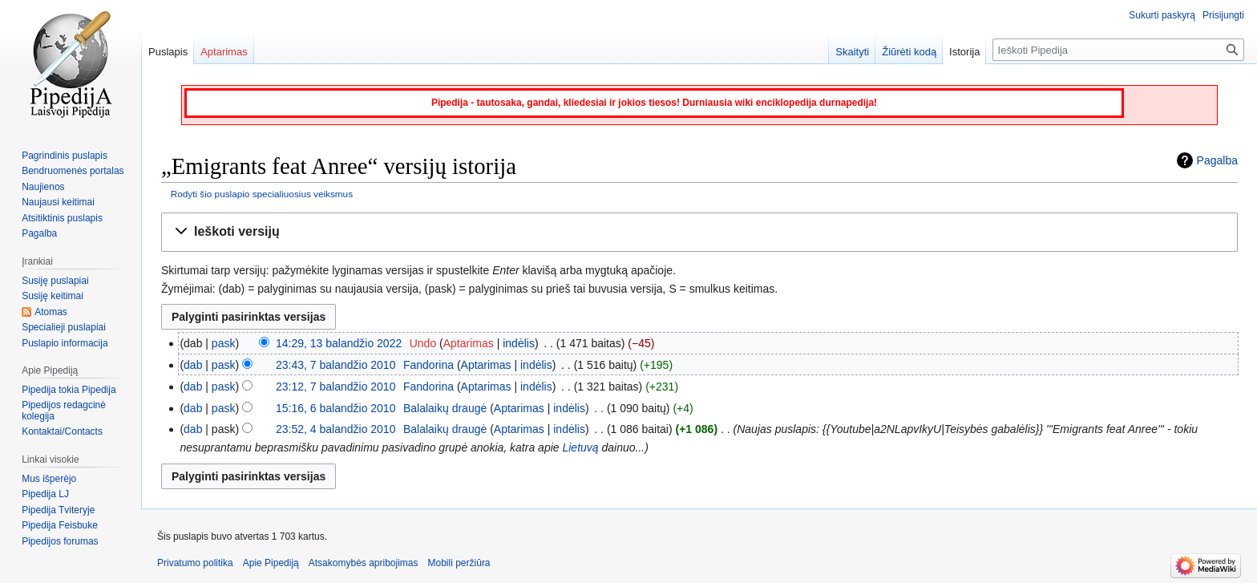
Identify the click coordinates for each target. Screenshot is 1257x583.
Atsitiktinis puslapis (62, 218)
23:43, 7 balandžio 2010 (335, 364)
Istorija (964, 52)
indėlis (519, 343)
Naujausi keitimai (58, 202)
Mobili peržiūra (459, 563)
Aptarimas (468, 343)
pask (224, 343)
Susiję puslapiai (55, 280)
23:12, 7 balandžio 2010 (335, 386)
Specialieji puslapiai (64, 327)
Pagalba (1217, 160)
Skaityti (852, 52)
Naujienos (43, 186)
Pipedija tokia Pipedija (68, 389)
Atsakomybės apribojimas (363, 563)
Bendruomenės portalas (72, 170)
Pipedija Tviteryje (58, 510)
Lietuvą (580, 447)
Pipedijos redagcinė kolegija (64, 410)
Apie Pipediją (271, 563)
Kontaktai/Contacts (62, 431)
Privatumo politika (195, 563)
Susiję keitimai (52, 296)
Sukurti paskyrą (1162, 15)
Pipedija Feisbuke (60, 525)
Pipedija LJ (45, 494)
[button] (699, 232)
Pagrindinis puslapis (64, 155)
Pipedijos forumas (60, 541)
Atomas (50, 312)
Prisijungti (1223, 15)
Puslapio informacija (64, 343)
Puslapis (168, 52)
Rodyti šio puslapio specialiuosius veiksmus (262, 193)
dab (193, 364)
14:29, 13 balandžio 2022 (339, 343)
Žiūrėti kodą (909, 52)
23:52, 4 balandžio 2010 (335, 429)
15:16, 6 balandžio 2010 (335, 408)
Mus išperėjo (49, 478)
